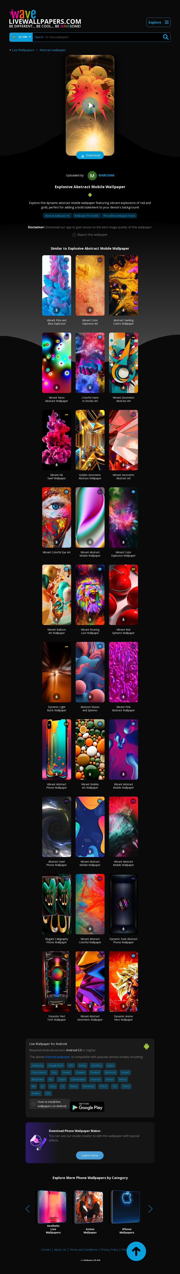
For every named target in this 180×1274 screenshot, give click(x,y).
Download (90, 155)
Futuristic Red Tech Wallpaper (56, 1017)
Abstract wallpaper (53, 50)
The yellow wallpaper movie (119, 215)
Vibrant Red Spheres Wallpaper (123, 631)
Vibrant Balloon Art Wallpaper (56, 631)
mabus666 (100, 175)
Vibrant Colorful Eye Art (57, 552)
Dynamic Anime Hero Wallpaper (123, 1017)
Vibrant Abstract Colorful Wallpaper (90, 940)
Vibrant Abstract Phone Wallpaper (56, 785)
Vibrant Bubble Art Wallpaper (90, 785)
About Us (60, 1249)
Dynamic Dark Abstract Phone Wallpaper (123, 940)
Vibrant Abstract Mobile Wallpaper (90, 553)
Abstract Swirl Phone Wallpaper (56, 863)
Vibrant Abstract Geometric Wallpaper (90, 1017)
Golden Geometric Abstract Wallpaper (90, 476)
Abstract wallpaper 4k (57, 215)
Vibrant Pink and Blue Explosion (56, 321)
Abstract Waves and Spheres (90, 708)
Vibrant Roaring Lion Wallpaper (90, 631)
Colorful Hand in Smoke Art (90, 399)
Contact (46, 1249)
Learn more (90, 1155)
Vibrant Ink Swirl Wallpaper (56, 476)
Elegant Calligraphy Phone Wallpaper (56, 940)
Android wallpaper (58, 1057)
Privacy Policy (109, 1249)
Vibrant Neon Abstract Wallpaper (56, 399)
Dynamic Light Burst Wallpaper (56, 708)
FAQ (124, 1249)
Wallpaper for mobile (87, 215)
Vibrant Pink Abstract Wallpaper (123, 708)
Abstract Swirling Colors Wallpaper (123, 321)
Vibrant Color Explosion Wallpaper (123, 553)
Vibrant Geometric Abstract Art (123, 399)
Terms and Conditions (83, 1249)
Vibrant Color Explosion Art (90, 321)
